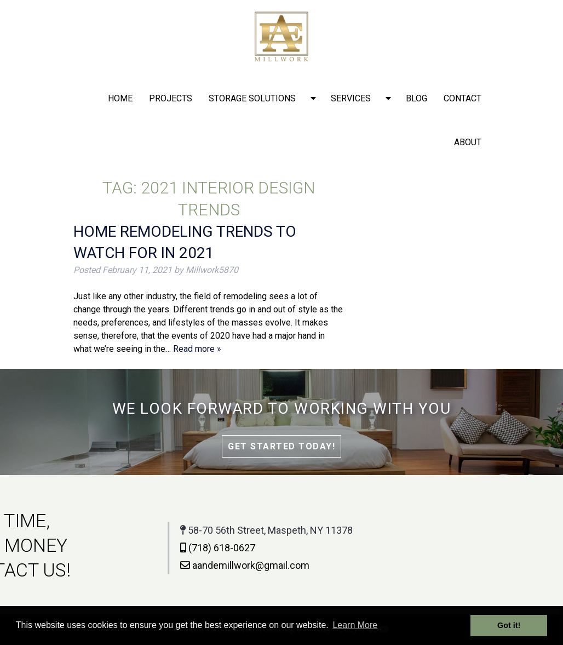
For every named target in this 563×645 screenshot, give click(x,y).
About (467, 142)
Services (351, 98)
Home (120, 98)
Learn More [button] (354, 625)
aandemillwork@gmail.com (191, 565)
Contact (462, 98)
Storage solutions (252, 98)
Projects (170, 98)
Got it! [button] (508, 625)
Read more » (197, 349)
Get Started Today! (281, 446)
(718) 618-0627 (164, 547)
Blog (416, 98)
